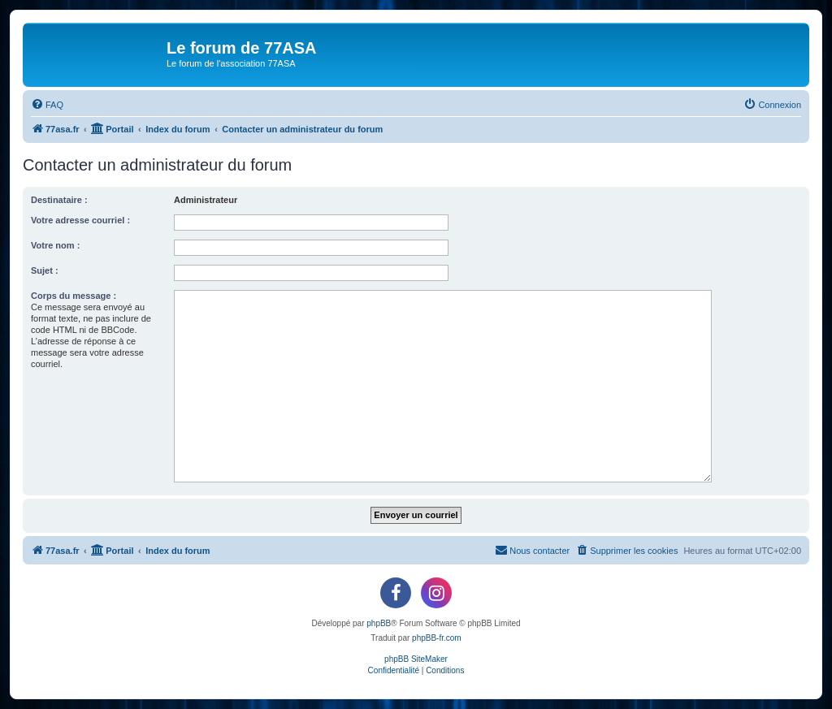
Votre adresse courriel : (80, 220)
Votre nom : (55, 245)
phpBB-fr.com (437, 637)
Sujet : (44, 270)
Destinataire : (59, 200)
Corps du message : (73, 295)
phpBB (378, 623)
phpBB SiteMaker (416, 659)
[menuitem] (47, 105)
